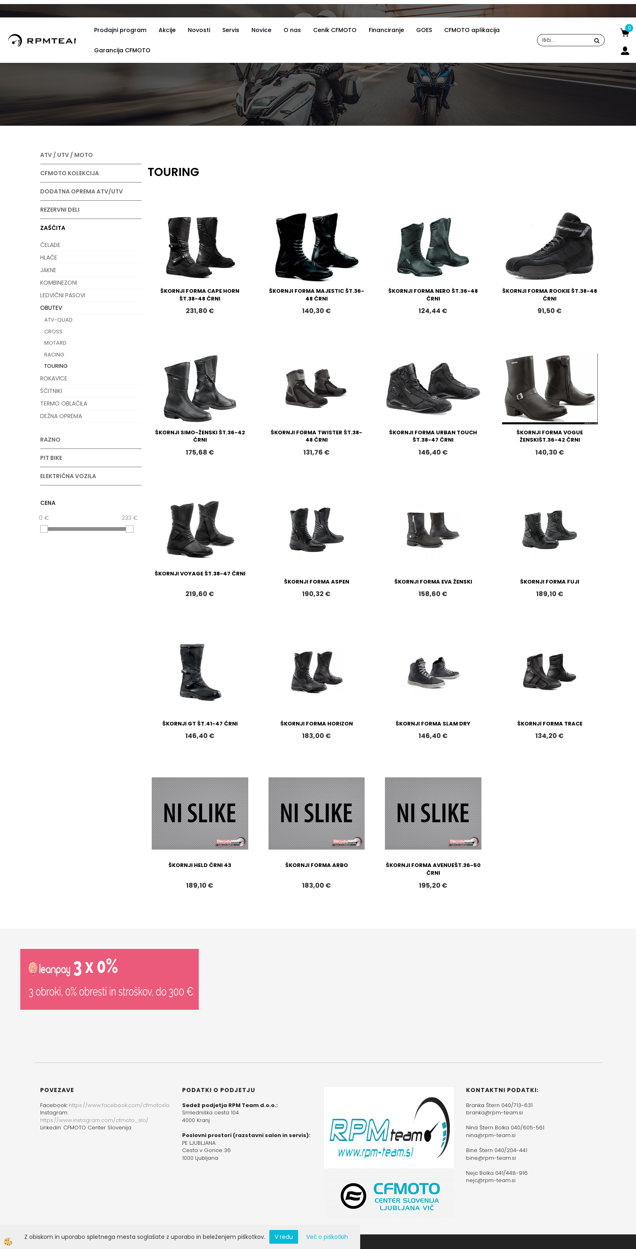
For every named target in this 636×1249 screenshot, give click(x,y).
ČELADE (50, 245)
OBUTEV (51, 308)
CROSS (53, 331)
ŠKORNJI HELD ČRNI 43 (199, 865)
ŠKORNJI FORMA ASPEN (316, 582)
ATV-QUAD (58, 320)
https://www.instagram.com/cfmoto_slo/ (94, 1120)
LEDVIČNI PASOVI (62, 295)
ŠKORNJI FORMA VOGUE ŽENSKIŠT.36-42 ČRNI (549, 436)
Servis (230, 30)
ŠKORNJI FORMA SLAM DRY (433, 724)
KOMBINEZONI (58, 283)
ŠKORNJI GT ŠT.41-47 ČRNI (200, 724)
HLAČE (48, 257)
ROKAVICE (53, 378)
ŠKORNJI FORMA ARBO (316, 865)
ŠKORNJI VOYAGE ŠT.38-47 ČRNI (200, 573)
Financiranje (386, 30)
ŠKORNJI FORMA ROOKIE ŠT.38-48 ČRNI (549, 295)
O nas (292, 30)
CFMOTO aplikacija (472, 30)
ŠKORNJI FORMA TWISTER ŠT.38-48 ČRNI (316, 436)
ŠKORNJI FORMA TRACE (549, 724)
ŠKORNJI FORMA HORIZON (316, 724)
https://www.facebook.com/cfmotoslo (119, 1105)
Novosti (199, 30)
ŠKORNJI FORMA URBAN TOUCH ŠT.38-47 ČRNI (433, 436)
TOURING (55, 366)
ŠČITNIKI (51, 391)
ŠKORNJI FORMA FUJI (549, 582)
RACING (54, 354)
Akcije (167, 30)
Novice (261, 30)
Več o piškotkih (327, 1237)
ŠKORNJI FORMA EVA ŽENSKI (433, 582)
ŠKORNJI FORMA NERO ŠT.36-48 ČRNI (433, 295)
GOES (424, 30)
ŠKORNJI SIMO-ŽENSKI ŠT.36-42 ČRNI (200, 436)
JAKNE (48, 270)
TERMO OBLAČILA (63, 403)
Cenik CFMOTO (335, 30)
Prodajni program (120, 30)
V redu (284, 1237)
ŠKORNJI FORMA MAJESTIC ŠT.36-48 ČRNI (316, 295)
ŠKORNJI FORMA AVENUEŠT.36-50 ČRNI (433, 869)
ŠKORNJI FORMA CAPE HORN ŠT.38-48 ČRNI (199, 295)
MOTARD (55, 343)
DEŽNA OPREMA (61, 416)
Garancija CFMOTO (122, 50)
